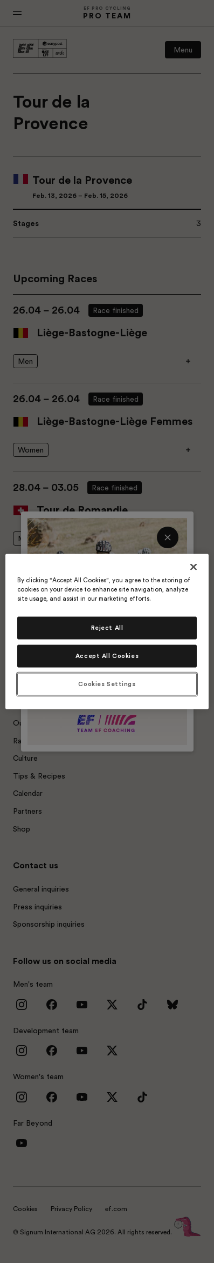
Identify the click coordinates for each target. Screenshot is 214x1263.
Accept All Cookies (107, 656)
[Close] (193, 567)
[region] (107, 631)
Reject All (107, 628)
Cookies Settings (106, 684)
